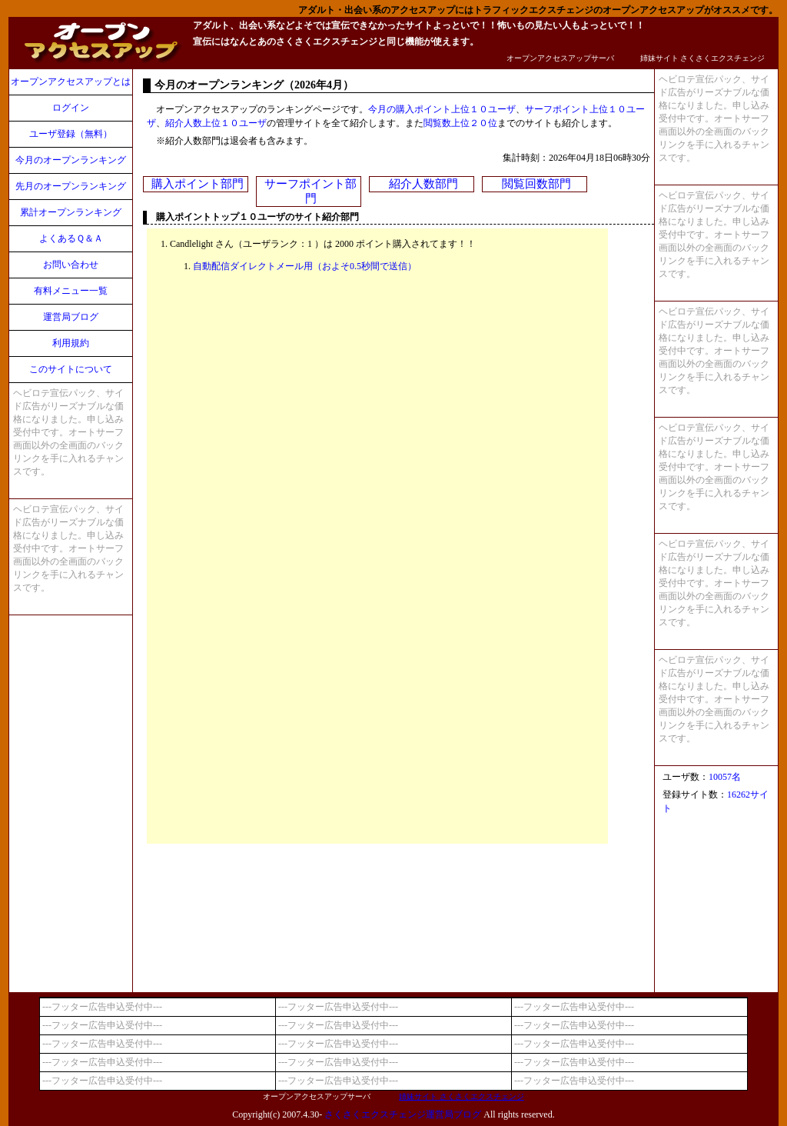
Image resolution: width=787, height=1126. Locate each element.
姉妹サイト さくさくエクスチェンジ (702, 58)
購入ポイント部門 (197, 184)
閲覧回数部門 (536, 184)
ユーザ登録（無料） (70, 133)
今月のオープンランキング (70, 160)
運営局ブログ (70, 316)
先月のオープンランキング (70, 186)
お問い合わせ (70, 264)
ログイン (70, 107)
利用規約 (70, 343)
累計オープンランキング (70, 212)
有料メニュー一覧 (71, 290)
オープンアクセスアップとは (71, 81)
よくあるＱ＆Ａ (71, 238)
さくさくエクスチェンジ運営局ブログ (402, 1114)
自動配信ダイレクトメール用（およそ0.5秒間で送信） (305, 266)
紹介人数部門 (423, 184)
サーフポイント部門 (310, 191)
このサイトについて (70, 369)
